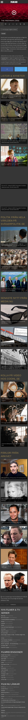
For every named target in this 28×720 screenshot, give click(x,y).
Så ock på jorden (4, 656)
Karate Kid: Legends (5, 647)
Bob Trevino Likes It (5, 617)
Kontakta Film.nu (4, 688)
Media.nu (3, 712)
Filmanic (2, 696)
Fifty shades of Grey (5, 664)
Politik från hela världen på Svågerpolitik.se (13, 220)
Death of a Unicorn (5, 631)
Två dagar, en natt (4, 673)
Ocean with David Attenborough (7, 627)
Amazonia (3, 675)
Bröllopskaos (3, 668)
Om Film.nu (3, 686)
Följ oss (2, 694)
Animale (2, 638)
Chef (2, 666)
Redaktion (3, 690)
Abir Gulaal (3, 629)
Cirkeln (2, 662)
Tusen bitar (3, 677)
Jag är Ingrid (3, 658)
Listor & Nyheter (13, 76)
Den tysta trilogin (4, 632)
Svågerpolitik (3, 715)
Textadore (3, 710)
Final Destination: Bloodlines (6, 640)
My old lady (3, 671)
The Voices (3, 660)
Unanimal (3, 623)
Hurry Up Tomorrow (5, 641)
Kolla (2, 705)
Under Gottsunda (4, 670)
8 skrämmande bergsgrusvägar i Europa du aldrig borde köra (13, 707)
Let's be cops (3, 679)
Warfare (2, 625)
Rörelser (2, 621)
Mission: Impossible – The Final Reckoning (9, 643)
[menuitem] (2, 604)
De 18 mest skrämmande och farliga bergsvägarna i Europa (13, 702)
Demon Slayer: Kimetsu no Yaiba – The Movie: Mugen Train (13, 634)
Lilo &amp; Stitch (4, 645)
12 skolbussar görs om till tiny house (8, 700)
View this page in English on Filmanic (9, 29)
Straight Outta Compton (6, 654)
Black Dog (3, 615)
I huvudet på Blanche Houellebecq (8, 619)
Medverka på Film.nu (5, 692)
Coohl (2, 698)
